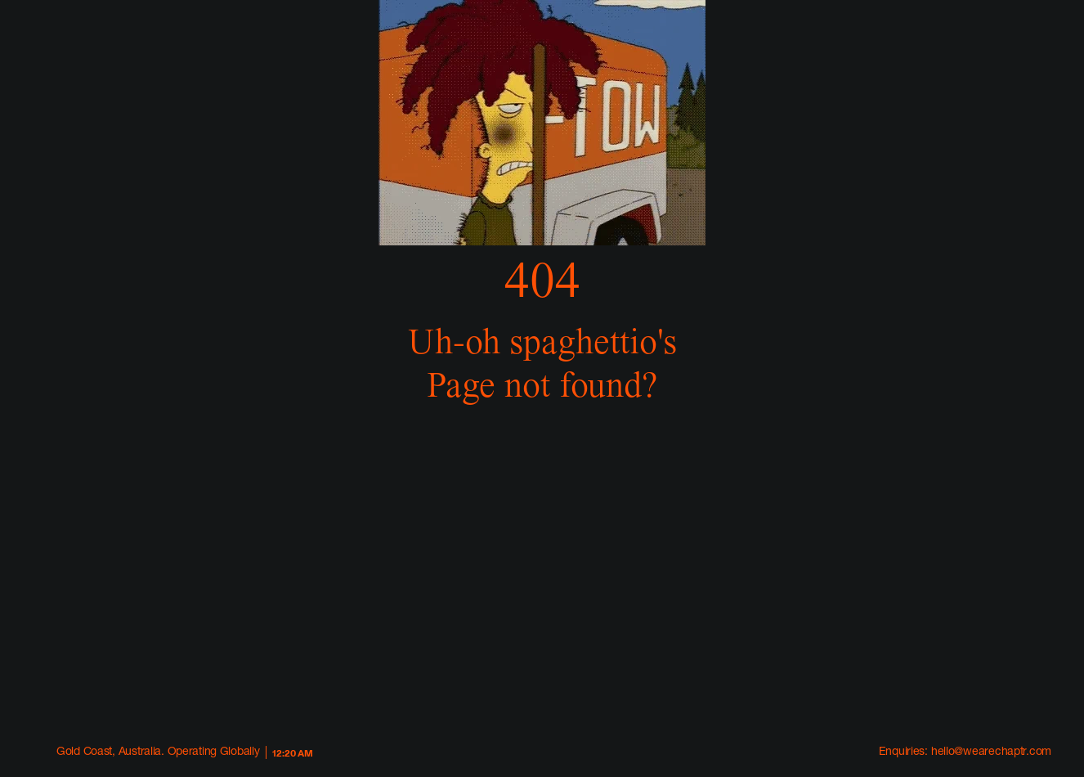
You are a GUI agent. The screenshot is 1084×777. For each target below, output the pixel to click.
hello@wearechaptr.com (991, 752)
